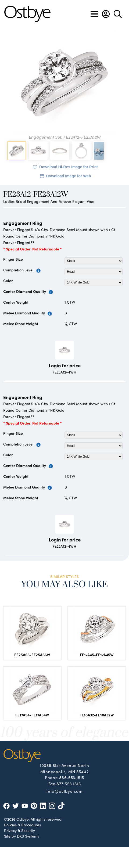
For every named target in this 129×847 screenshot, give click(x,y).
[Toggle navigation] (94, 14)
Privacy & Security (19, 830)
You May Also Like (64, 584)
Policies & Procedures (22, 824)
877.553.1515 (68, 783)
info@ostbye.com (64, 791)
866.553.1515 (71, 777)
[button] (106, 14)
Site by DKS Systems (21, 836)
